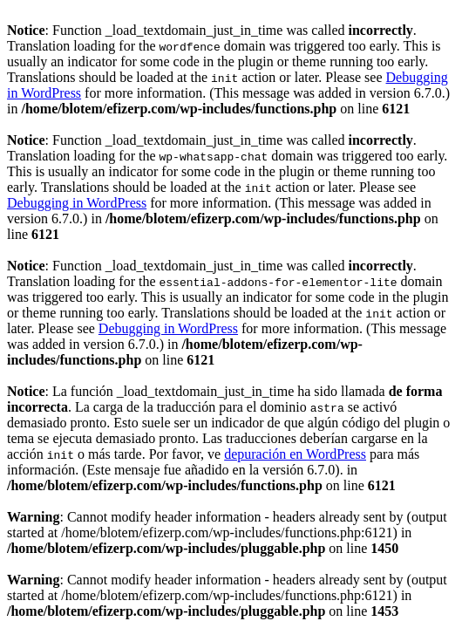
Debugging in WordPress (76, 202)
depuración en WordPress (295, 454)
